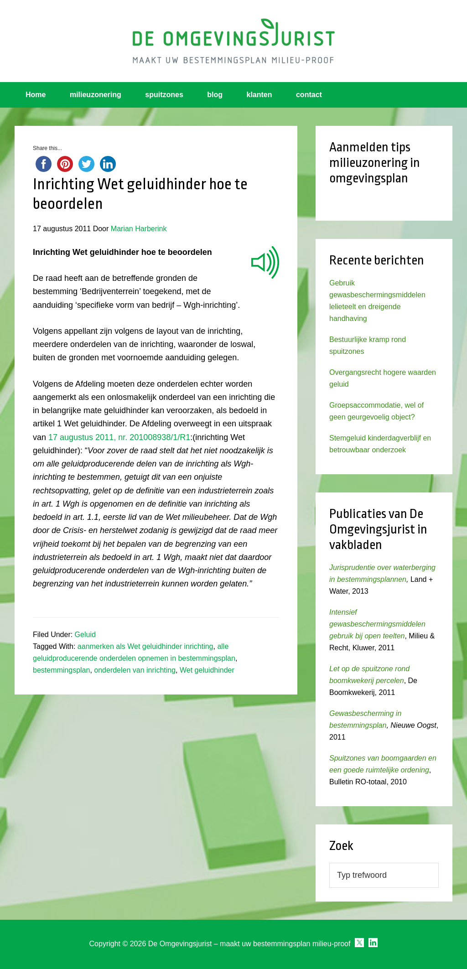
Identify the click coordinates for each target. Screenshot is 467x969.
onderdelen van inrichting (135, 670)
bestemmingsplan (61, 670)
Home (36, 94)
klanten (259, 94)
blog (215, 94)
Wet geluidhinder (207, 670)
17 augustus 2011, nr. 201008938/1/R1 (119, 437)
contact (309, 94)
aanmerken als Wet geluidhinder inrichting (145, 646)
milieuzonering (95, 94)
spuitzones (164, 94)
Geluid (85, 634)
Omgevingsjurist (233, 41)
